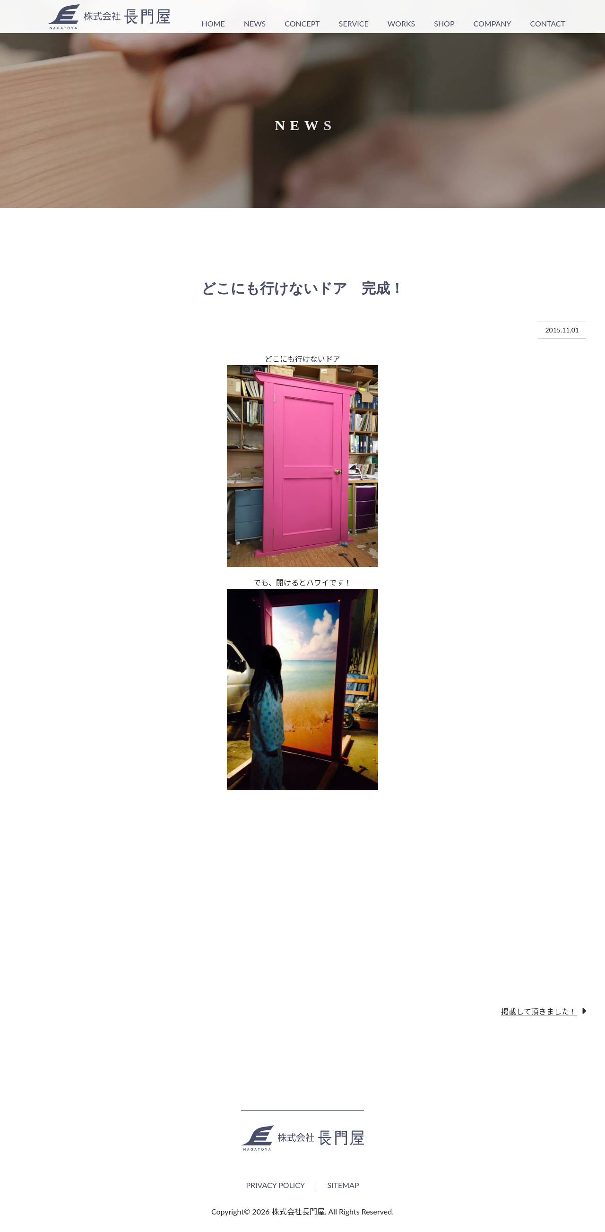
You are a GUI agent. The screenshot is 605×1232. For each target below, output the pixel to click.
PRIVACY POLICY (275, 1184)
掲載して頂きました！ (539, 1011)
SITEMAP (343, 1184)
